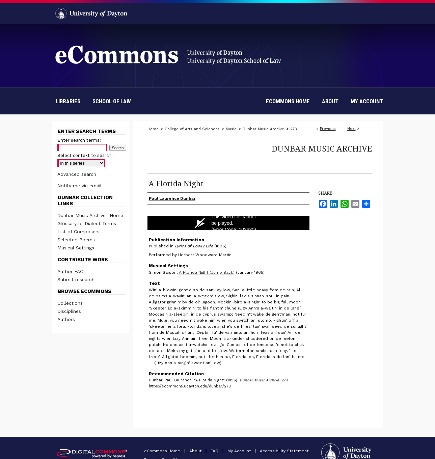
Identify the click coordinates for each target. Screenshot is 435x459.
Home (153, 129)
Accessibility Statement (284, 451)
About (196, 451)
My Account (239, 451)
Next (351, 129)
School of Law (111, 101)
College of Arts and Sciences (192, 129)
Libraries (68, 101)
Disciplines (69, 311)
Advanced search (76, 174)
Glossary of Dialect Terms (86, 223)
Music (231, 129)
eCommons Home (163, 451)
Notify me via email (79, 185)
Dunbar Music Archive (263, 129)
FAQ (215, 451)
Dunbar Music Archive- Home (90, 215)
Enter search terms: (79, 140)
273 (293, 129)
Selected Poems (76, 239)
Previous (328, 129)
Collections (70, 303)
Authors (66, 319)
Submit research (75, 279)
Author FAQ (70, 271)
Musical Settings (75, 247)
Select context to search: (85, 155)
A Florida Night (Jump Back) (207, 272)
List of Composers (78, 231)
